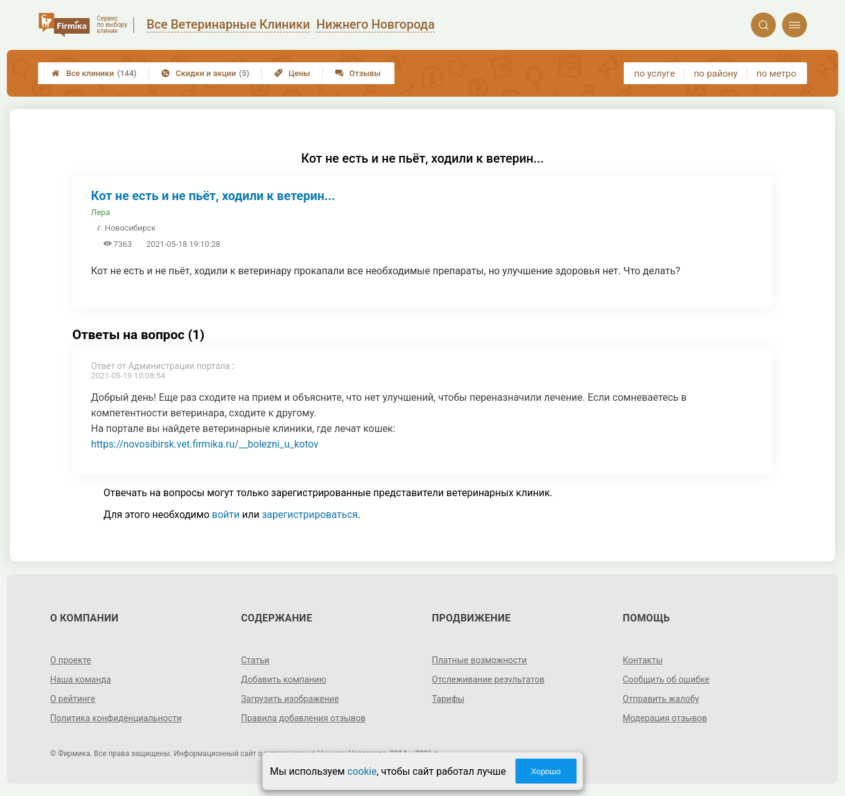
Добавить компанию (284, 679)
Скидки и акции (205, 73)
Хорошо (546, 771)
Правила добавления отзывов (303, 718)
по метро (776, 73)
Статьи (255, 660)
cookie (361, 771)
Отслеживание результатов (488, 679)
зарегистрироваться (310, 514)
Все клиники (94, 73)
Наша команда (81, 679)
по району (715, 73)
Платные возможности (479, 660)
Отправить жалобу (661, 699)
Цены (292, 73)
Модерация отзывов (665, 718)
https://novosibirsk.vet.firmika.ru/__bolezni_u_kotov (204, 444)
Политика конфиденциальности (116, 718)
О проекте (71, 660)
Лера (100, 212)
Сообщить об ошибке (666, 679)
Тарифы (448, 699)
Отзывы (358, 73)
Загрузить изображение (290, 699)
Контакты (642, 660)
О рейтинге (73, 699)
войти (225, 514)
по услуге (655, 73)
